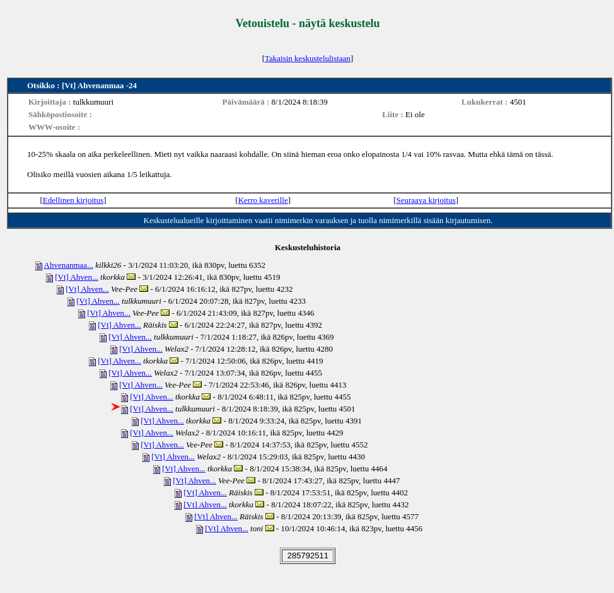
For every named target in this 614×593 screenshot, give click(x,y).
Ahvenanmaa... (68, 265)
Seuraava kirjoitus (426, 200)
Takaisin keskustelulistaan (307, 58)
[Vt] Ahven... (76, 277)
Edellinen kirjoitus (73, 200)
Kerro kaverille (263, 200)
